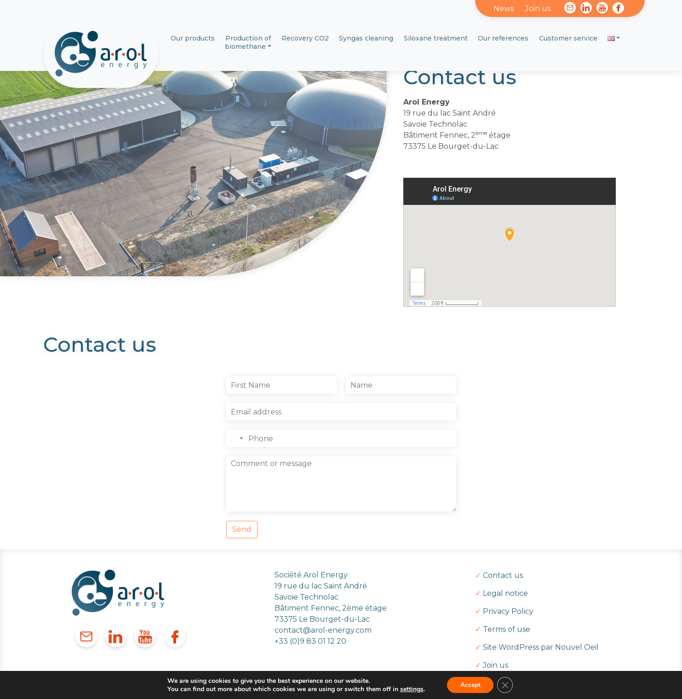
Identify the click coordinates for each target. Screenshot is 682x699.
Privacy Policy (508, 611)
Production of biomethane (248, 42)
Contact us (503, 575)
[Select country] (236, 438)
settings (410, 689)
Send (242, 529)
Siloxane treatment (436, 38)
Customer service (568, 38)
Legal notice (505, 593)
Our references (503, 38)
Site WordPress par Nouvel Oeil (541, 647)
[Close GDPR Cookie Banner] (506, 684)
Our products (193, 38)
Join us (537, 8)
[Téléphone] (341, 438)
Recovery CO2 (305, 38)
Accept (470, 684)
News (503, 8)
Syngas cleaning (366, 38)
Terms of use (506, 629)
